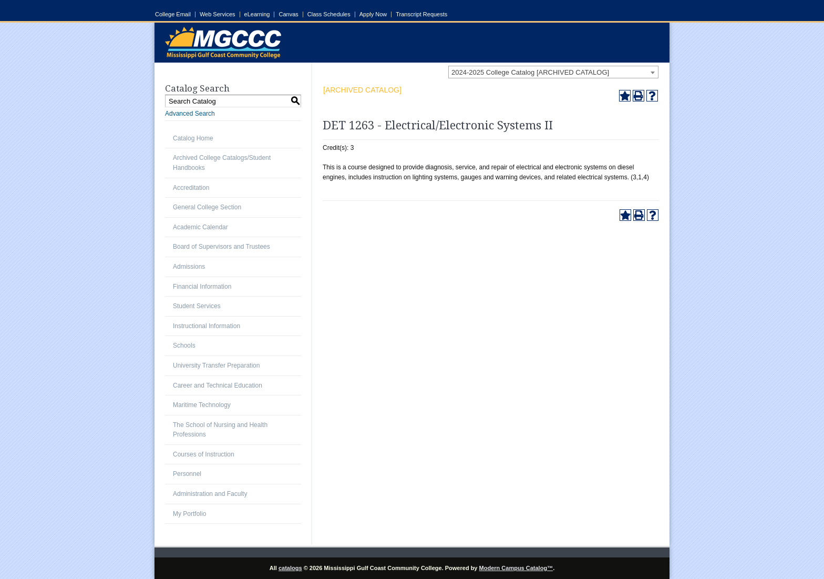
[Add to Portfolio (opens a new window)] (625, 95)
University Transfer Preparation (216, 365)
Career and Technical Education (217, 385)
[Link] (223, 56)
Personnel (187, 474)
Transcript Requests (421, 14)
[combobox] (553, 72)
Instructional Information (206, 326)
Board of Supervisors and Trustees (221, 246)
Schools (184, 345)
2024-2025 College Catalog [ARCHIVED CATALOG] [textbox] (530, 72)
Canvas (288, 14)
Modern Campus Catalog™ (516, 568)
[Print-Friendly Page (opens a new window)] (638, 95)
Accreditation (191, 187)
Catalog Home (193, 138)
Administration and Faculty (210, 493)
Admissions (189, 266)
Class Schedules (329, 14)
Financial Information (202, 286)
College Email (173, 14)
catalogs (290, 568)
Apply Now (373, 14)
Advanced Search (190, 113)
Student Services (197, 306)
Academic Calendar (200, 227)
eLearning (257, 14)
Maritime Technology (202, 405)
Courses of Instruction (203, 454)
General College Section (207, 207)
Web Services (217, 14)
